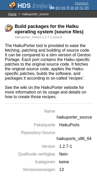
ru (81, 7)
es (63, 7)
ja (72, 7)
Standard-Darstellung (81, 5)
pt (76, 7)
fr (68, 7)
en (58, 7)
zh (86, 7)
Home (12, 14)
